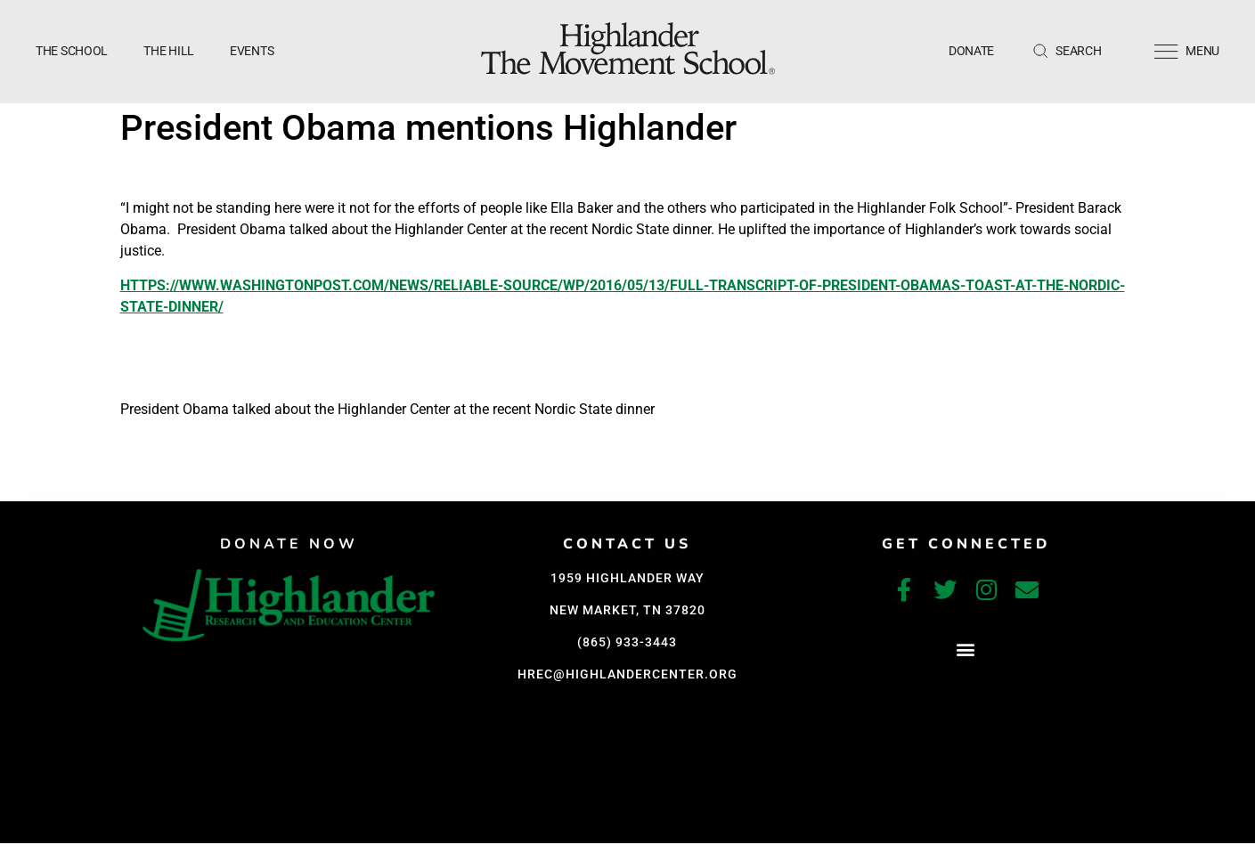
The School (72, 51)
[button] (966, 648)
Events (251, 51)
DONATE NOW (289, 544)
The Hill (168, 51)
